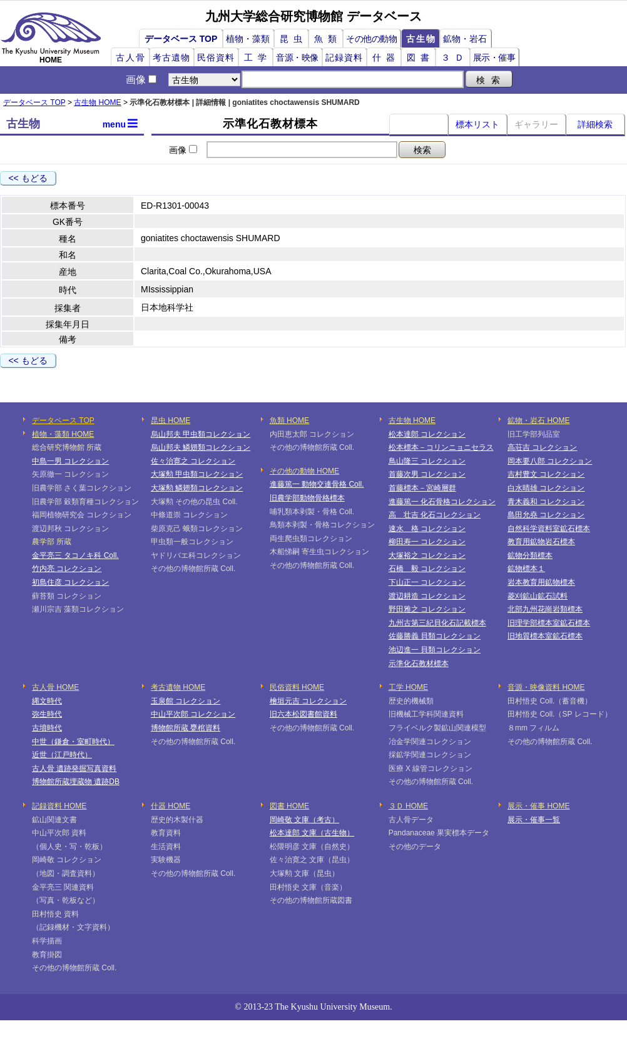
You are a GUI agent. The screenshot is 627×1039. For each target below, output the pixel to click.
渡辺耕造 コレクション (427, 596)
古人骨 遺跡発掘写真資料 (74, 768)
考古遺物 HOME (178, 687)
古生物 (421, 39)
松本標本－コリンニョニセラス (441, 447)
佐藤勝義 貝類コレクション (435, 636)
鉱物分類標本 (530, 555)
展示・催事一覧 (533, 819)
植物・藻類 (248, 39)
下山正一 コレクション (427, 582)
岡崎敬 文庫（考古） (304, 819)
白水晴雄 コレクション (545, 488)
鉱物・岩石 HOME (538, 420)
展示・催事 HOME (538, 806)
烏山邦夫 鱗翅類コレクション (200, 447)
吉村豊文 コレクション (545, 474)
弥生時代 (47, 714)
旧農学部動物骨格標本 (307, 498)
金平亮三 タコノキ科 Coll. (75, 555)
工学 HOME (408, 687)
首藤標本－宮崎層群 (422, 488)
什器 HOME (170, 806)
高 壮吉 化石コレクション (435, 514)
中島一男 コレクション (70, 461)
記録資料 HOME (59, 806)
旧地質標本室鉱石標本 (545, 636)
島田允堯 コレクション (545, 514)
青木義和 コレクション (545, 501)
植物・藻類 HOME (63, 434)
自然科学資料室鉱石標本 (548, 528)
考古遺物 (171, 57)
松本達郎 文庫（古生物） (312, 832)
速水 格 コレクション (427, 528)
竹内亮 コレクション (66, 568)
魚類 (328, 39)
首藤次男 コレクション (427, 474)
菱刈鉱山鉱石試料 (537, 596)
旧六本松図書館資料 (303, 714)
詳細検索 (595, 124)
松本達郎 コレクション (427, 434)
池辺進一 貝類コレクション (435, 649)
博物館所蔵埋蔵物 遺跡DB (76, 781)
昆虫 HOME (170, 420)
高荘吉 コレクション (542, 447)
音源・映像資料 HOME (545, 687)
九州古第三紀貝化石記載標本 (437, 623)
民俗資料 (216, 57)
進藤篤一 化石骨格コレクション (442, 501)
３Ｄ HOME (408, 806)
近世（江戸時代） (62, 754)
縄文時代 (47, 701)
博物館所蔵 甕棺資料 (185, 727)
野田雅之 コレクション (427, 609)
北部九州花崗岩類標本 (545, 609)
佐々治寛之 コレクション (193, 461)
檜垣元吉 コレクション (308, 701)
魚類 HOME (289, 420)
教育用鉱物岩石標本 (541, 541)
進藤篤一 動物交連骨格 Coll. (317, 484)
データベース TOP (181, 39)
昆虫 (293, 39)
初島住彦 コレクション (70, 582)
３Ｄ (455, 57)
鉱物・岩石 (465, 39)
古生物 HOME (97, 102)
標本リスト (477, 124)
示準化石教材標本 (419, 663)
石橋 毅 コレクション (427, 568)
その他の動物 (371, 39)
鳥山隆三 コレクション (427, 461)
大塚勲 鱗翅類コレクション (197, 488)
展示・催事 (494, 57)
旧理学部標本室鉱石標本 (548, 623)
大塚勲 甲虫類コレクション (197, 474)
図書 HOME (289, 806)
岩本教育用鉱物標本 (541, 582)
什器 (386, 57)
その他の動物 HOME (304, 471)
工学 (258, 57)
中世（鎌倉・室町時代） (73, 741)
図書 (420, 57)
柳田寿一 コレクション (427, 541)
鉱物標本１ (526, 568)
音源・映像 (297, 57)
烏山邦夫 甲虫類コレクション (200, 434)
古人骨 (131, 57)
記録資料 (344, 57)
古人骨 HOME (55, 687)
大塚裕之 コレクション (427, 555)
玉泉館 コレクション (185, 701)
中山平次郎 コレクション (193, 714)
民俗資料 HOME (297, 687)
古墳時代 (47, 727)
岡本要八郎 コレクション (549, 461)
